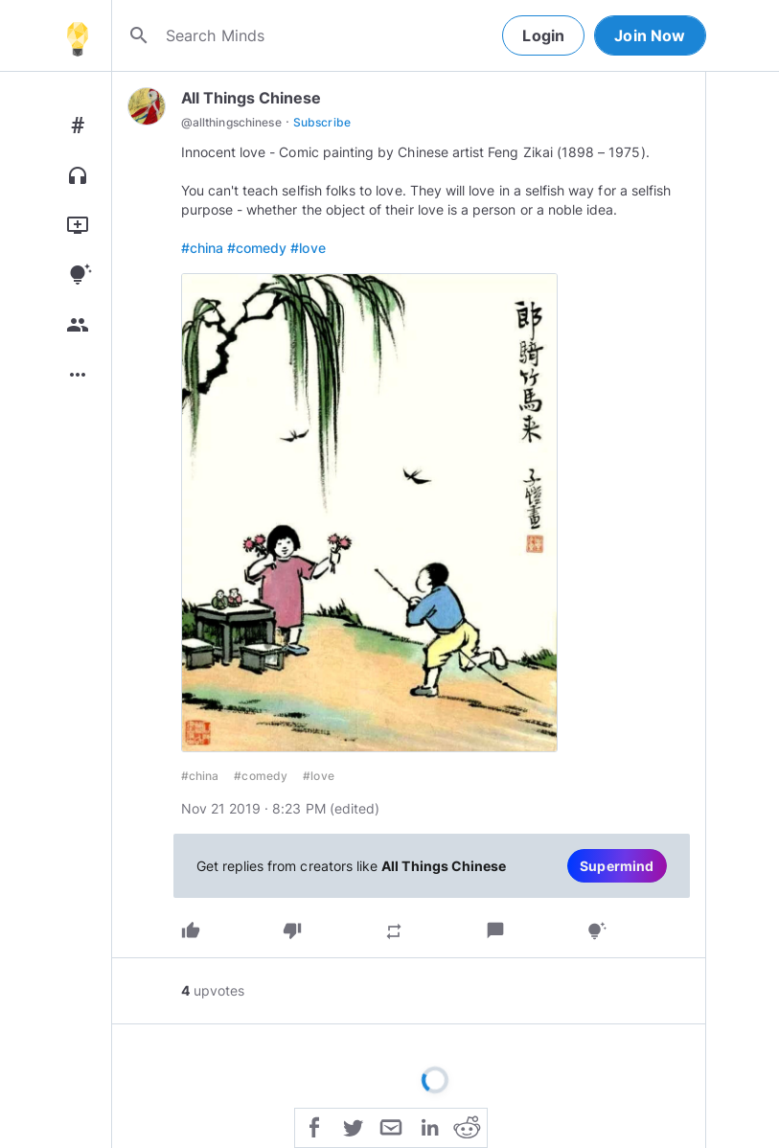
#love (307, 248)
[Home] (77, 35)
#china (202, 248)
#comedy (256, 248)
